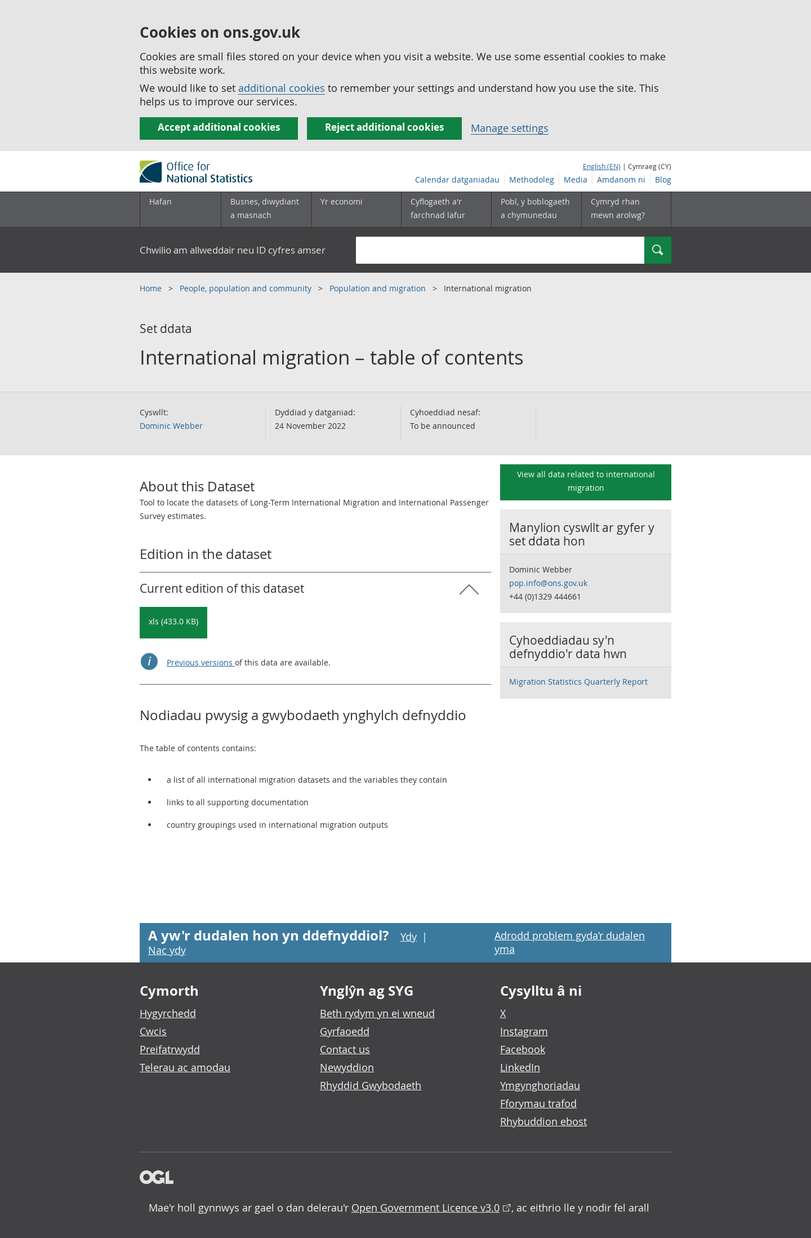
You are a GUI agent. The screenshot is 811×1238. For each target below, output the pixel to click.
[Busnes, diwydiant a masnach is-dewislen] (266, 209)
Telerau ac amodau (185, 1067)
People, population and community (247, 288)
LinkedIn (520, 1067)
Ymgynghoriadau (540, 1085)
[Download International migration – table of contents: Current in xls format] (173, 622)
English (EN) (602, 166)
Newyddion (347, 1067)
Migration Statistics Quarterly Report (578, 681)
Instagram (524, 1031)
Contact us (345, 1049)
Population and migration (378, 288)
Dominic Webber (171, 425)
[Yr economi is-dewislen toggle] (356, 209)
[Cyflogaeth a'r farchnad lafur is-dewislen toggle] (446, 209)
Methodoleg (531, 179)
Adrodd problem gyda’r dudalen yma (569, 942)
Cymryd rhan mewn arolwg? (618, 208)
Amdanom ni (621, 179)
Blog (663, 179)
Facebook (522, 1049)
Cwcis (153, 1031)
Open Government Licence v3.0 (425, 1207)
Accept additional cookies (219, 127)
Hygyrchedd (168, 1013)
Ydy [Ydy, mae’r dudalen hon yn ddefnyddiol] (408, 936)
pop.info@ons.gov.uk (548, 583)
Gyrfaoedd (344, 1031)
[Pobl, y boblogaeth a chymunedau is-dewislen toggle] (536, 209)
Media (575, 179)
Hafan (160, 201)
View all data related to (586, 481)
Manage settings (510, 128)
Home (152, 288)
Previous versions (201, 662)
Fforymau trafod (538, 1103)
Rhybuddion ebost (543, 1121)
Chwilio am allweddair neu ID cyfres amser (233, 249)
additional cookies (281, 88)
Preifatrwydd (170, 1049)
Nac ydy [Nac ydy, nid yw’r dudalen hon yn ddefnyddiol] (167, 950)
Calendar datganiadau (457, 179)
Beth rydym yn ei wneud (377, 1013)
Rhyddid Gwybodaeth (370, 1085)
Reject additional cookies (384, 127)
